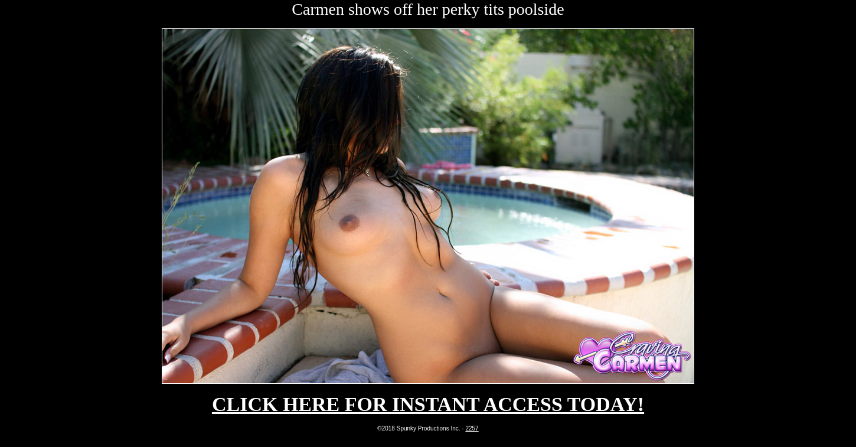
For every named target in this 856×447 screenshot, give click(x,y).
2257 (471, 428)
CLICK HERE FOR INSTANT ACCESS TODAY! (428, 404)
